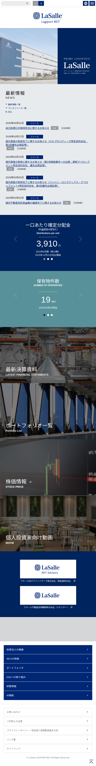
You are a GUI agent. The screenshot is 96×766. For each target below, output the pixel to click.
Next (80, 238)
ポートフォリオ (15, 668)
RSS (10, 111)
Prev (15, 238)
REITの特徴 (13, 658)
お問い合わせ (13, 711)
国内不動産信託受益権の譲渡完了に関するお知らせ (34, 202)
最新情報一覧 (14, 104)
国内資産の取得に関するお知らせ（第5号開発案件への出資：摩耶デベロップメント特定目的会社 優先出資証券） (48, 163)
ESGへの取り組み (16, 677)
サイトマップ (13, 748)
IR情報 (10, 695)
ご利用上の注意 (14, 721)
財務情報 (11, 686)
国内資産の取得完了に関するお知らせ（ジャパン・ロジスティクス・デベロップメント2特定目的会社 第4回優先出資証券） (47, 183)
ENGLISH (86, 3)
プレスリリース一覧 (17, 108)
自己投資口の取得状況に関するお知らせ (27, 128)
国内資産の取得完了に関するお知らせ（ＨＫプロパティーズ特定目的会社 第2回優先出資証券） (47, 143)
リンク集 (11, 739)
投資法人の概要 (15, 649)
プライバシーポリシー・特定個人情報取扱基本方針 (32, 730)
